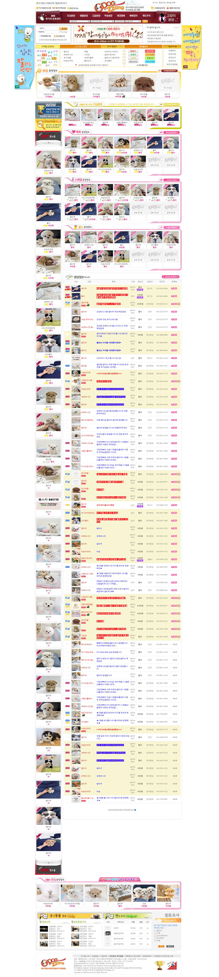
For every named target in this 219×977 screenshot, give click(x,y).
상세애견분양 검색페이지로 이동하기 (93, 65)
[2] (111, 810)
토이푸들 (67, 58)
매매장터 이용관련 (154, 38)
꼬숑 (144, 903)
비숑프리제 (68, 61)
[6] (121, 810)
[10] (132, 810)
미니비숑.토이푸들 (72, 903)
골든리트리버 (109, 55)
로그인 (155, 2)
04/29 (175, 644)
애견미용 (172, 54)
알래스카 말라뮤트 (112, 58)
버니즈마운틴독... (122, 264)
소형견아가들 (48, 94)
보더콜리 (108, 61)
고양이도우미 (119, 933)
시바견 (87, 55)
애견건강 (172, 61)
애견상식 (172, 57)
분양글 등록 (171, 2)
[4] (116, 810)
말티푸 (167, 94)
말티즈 (66, 52)
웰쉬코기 (88, 61)
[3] (113, 810)
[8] (126, 810)
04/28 (175, 737)
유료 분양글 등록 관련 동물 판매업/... (160, 35)
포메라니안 (68, 55)
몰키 (122, 245)
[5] (118, 810)
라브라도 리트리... (111, 52)
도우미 (116, 928)
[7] (124, 810)
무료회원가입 (46, 36)
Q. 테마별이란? (142, 65)
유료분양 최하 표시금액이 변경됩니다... (161, 41)
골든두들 (120, 94)
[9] (129, 810)
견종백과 (172, 50)
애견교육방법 (172, 64)
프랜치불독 (88, 58)
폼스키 (122, 150)
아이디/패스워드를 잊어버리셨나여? (53, 40)
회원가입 (162, 2)
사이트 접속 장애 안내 (155, 32)
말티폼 (48, 459)
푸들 (86, 52)
